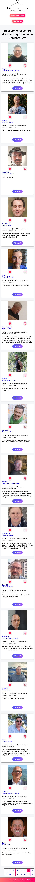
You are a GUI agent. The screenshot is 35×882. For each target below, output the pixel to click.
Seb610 (4, 120)
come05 (4, 482)
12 (17, 874)
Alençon (4, 122)
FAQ (10, 880)
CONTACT (30, 880)
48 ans (16, 70)
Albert (4, 845)
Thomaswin (6, 533)
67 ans (16, 793)
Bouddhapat (6, 636)
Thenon (4, 741)
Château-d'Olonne (7, 70)
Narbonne (5, 432)
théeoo (4, 378)
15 (28, 874)
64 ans (11, 174)
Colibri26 (5, 791)
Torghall (4, 69)
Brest (4, 690)
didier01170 (6, 224)
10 (10, 874)
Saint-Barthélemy (7, 638)
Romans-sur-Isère (7, 793)
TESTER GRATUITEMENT (17, 15)
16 (32, 874)
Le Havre (5, 587)
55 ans (11, 587)
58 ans (13, 380)
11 (13, 874)
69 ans (12, 432)
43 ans (10, 122)
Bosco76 (5, 585)
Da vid (4, 843)
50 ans (9, 845)
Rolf (3, 275)
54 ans (9, 225)
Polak (4, 740)
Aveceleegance (7, 327)
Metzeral (5, 277)
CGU (14, 880)
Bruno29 (5, 688)
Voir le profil (17, 88)
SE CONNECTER (17, 21)
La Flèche (5, 174)
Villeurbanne (6, 380)
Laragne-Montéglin (8, 483)
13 (21, 874)
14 (25, 874)
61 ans (17, 483)
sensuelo (5, 430)
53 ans (11, 277)
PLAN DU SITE (21, 880)
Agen (4, 329)
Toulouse (5, 535)
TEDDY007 (5, 172)
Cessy (4, 225)
